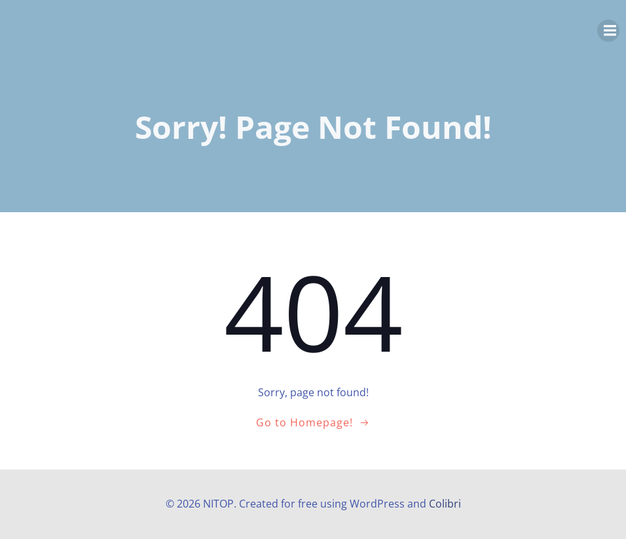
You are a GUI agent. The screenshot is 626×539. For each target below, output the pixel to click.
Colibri (445, 503)
